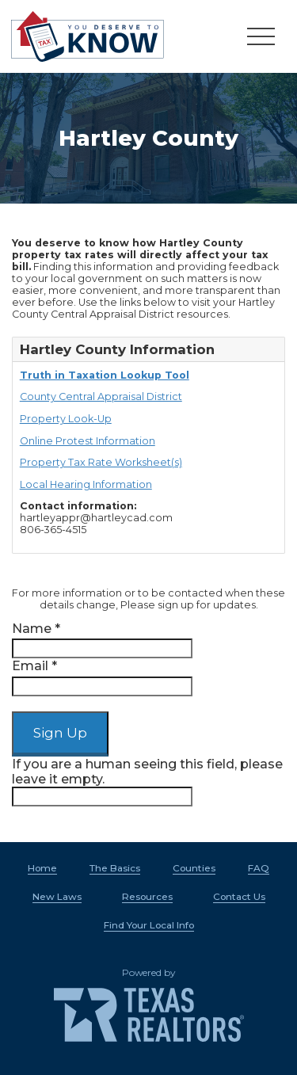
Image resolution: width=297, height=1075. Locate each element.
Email (34, 665)
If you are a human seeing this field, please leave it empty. (147, 781)
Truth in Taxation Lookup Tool (104, 375)
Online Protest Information (87, 441)
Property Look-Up (66, 419)
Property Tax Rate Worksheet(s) (101, 462)
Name (36, 628)
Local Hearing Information (86, 484)
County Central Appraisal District (101, 396)
